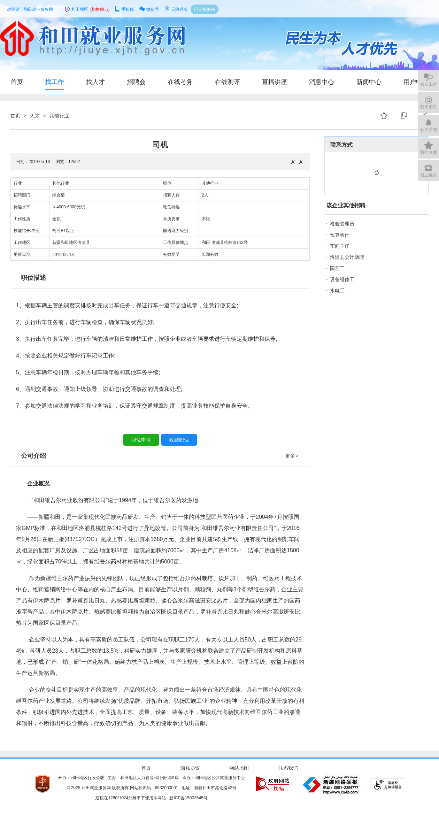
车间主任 (339, 246)
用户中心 (416, 81)
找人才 (95, 81)
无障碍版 (176, 9)
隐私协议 (190, 768)
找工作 (54, 81)
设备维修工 (342, 279)
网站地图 (239, 768)
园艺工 (337, 268)
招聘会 (136, 81)
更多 (292, 456)
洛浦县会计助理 (347, 257)
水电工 (337, 290)
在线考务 (180, 81)
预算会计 (339, 235)
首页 (16, 81)
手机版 (124, 9)
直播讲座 (274, 81)
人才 (35, 115)
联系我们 (288, 768)
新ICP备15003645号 (188, 797)
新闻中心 (369, 81)
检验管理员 (342, 223)
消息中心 (321, 81)
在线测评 (227, 81)
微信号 (149, 9)
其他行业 (59, 115)
